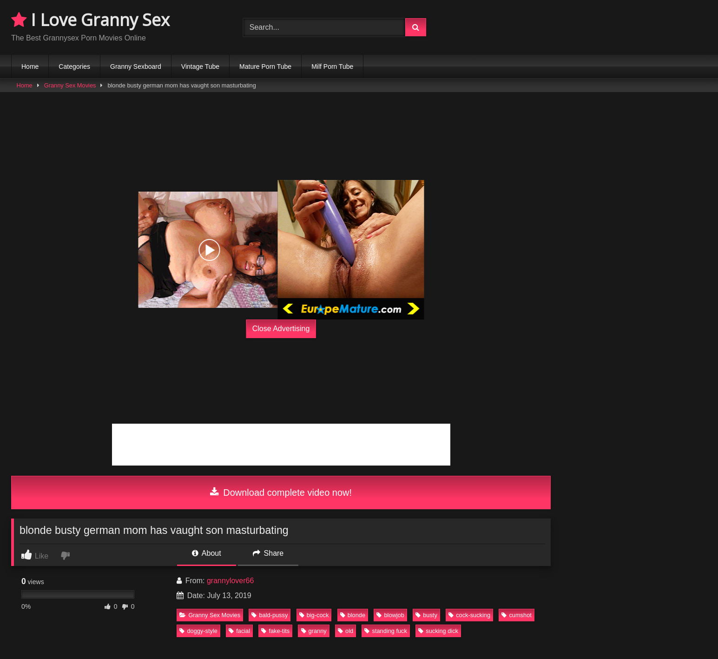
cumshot (516, 615)
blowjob (390, 615)
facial (239, 630)
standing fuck (385, 630)
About (206, 553)
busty (426, 615)
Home (30, 66)
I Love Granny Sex (90, 19)
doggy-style (198, 630)
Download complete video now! (281, 492)
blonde (352, 615)
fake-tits (275, 630)
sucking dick (438, 630)
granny (314, 630)
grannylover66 (230, 581)
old (345, 630)
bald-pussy (269, 615)
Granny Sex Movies (70, 85)
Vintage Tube (200, 66)
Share (268, 553)
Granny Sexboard (135, 66)
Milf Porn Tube (332, 66)
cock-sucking (469, 615)
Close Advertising (281, 329)
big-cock (314, 615)
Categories (74, 66)
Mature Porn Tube (265, 66)
